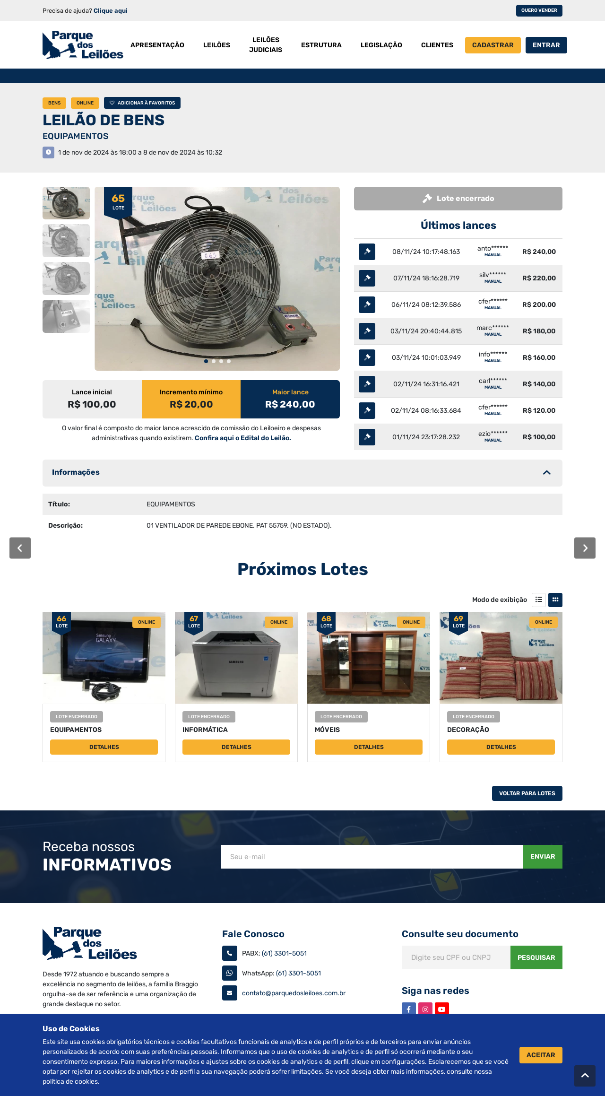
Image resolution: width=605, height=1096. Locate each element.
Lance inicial (92, 392)
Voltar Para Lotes (527, 793)
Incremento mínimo (191, 392)
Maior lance (290, 392)
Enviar (542, 856)
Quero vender (539, 10)
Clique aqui (111, 10)
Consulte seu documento (460, 933)
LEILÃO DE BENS (103, 120)
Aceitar (541, 1055)
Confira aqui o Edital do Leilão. (243, 438)
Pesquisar (536, 958)
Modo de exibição (499, 600)
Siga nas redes (435, 990)
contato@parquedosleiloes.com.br (294, 993)
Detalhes (104, 747)
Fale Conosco (253, 933)
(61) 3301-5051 (284, 953)
